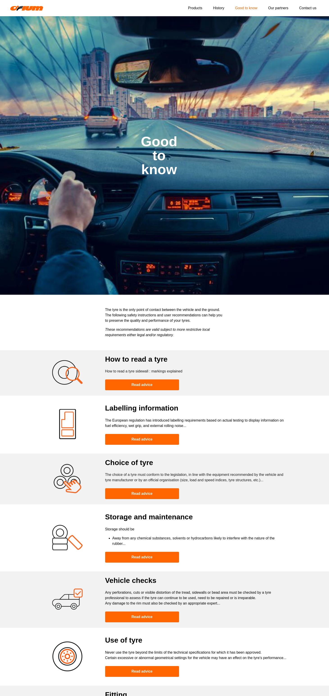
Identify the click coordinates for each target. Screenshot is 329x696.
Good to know (246, 8)
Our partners (278, 8)
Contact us (307, 8)
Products (195, 8)
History (218, 8)
